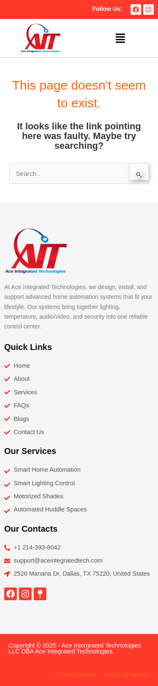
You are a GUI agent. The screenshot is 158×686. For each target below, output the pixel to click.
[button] (120, 38)
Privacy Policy (76, 674)
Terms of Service (127, 674)
